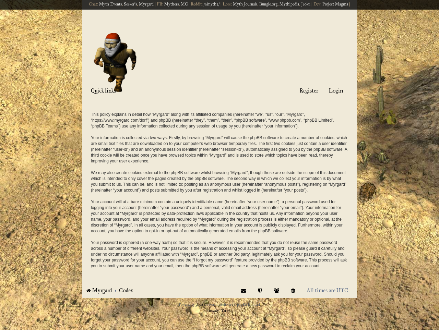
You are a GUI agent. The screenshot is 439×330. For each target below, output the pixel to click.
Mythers (171, 4)
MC (184, 4)
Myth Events (110, 4)
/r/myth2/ (212, 4)
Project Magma (335, 4)
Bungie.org (268, 4)
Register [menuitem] (308, 90)
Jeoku (305, 4)
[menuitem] (293, 290)
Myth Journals (245, 4)
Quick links (103, 90)
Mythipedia (289, 4)
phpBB (200, 305)
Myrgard (146, 4)
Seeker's (130, 4)
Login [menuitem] (336, 90)
